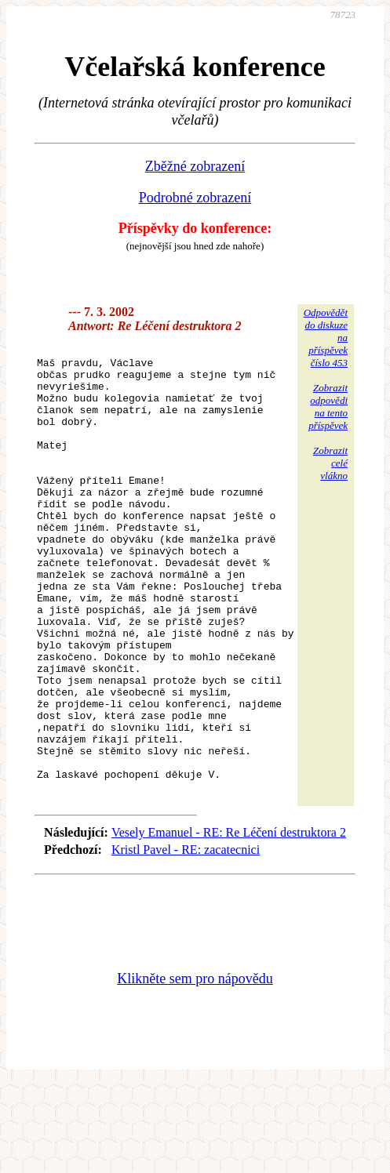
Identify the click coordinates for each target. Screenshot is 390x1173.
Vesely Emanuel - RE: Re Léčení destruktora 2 (228, 921)
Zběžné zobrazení (195, 166)
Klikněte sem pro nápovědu (194, 1068)
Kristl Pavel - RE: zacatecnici (185, 939)
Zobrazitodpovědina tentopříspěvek (328, 406)
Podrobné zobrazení (195, 197)
